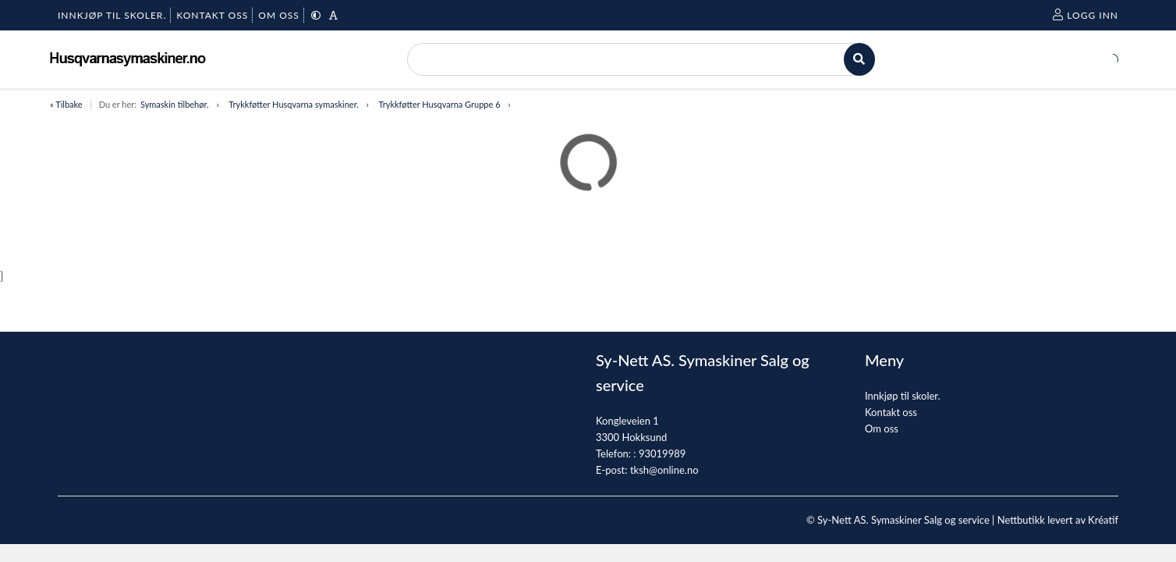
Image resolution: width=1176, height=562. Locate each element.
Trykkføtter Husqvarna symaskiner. (293, 104)
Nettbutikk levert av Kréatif (1057, 520)
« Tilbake (66, 104)
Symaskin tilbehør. (174, 104)
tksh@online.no (664, 470)
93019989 (662, 453)
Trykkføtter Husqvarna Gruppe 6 (439, 104)
